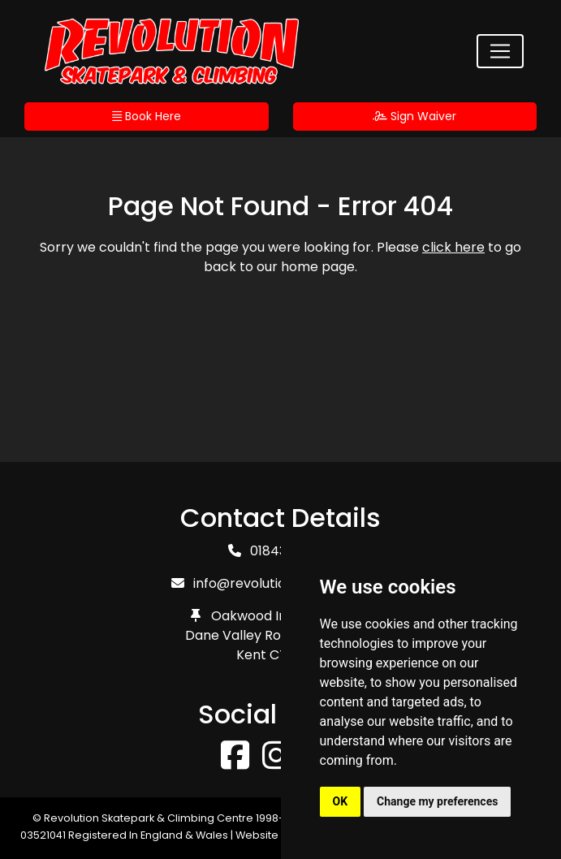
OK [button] (340, 801)
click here (453, 247)
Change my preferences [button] (437, 801)
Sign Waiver (414, 116)
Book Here (146, 116)
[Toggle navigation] (500, 51)
